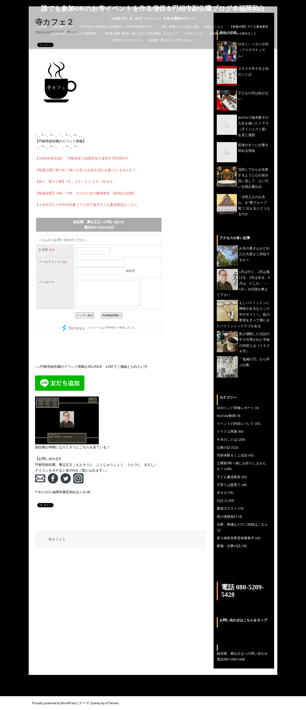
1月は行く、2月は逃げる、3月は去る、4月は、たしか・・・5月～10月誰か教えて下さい (243, 283)
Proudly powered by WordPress (54, 703)
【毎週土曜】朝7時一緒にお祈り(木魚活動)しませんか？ (140, 33)
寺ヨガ (222, 492)
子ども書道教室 (229, 477)
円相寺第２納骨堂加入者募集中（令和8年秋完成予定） (117, 26)
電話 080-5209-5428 (243, 590)
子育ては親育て (229, 485)
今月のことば (194, 33)
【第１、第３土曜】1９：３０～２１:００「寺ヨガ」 (75, 181)
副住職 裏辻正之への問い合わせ (171, 40)
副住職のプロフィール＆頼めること (233, 33)
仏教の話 (223, 447)
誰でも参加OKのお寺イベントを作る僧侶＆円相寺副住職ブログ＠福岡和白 (153, 8)
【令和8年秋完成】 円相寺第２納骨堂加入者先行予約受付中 (82, 158)
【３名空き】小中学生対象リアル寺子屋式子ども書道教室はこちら (86, 205)
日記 (220, 500)
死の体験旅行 (227, 516)
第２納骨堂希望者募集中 (235, 538)
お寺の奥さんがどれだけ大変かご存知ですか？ (254, 254)
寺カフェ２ (56, 539)
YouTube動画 (226, 415)
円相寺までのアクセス (127, 40)
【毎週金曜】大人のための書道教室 (73, 33)
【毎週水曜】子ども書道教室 (249, 26)
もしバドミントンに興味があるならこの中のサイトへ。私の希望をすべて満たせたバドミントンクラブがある (243, 314)
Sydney (96, 703)
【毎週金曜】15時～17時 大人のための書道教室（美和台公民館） (86, 193)
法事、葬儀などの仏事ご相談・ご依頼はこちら (191, 26)
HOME (42, 26)
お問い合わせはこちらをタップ (243, 620)
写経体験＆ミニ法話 (232, 455)
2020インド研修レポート (235, 408)
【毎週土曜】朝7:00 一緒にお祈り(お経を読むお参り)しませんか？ (85, 170)
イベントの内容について (235, 423)
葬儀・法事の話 (229, 546)
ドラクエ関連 (227, 431)
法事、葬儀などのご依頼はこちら (242, 524)
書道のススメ (227, 508)
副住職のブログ (63, 26)
